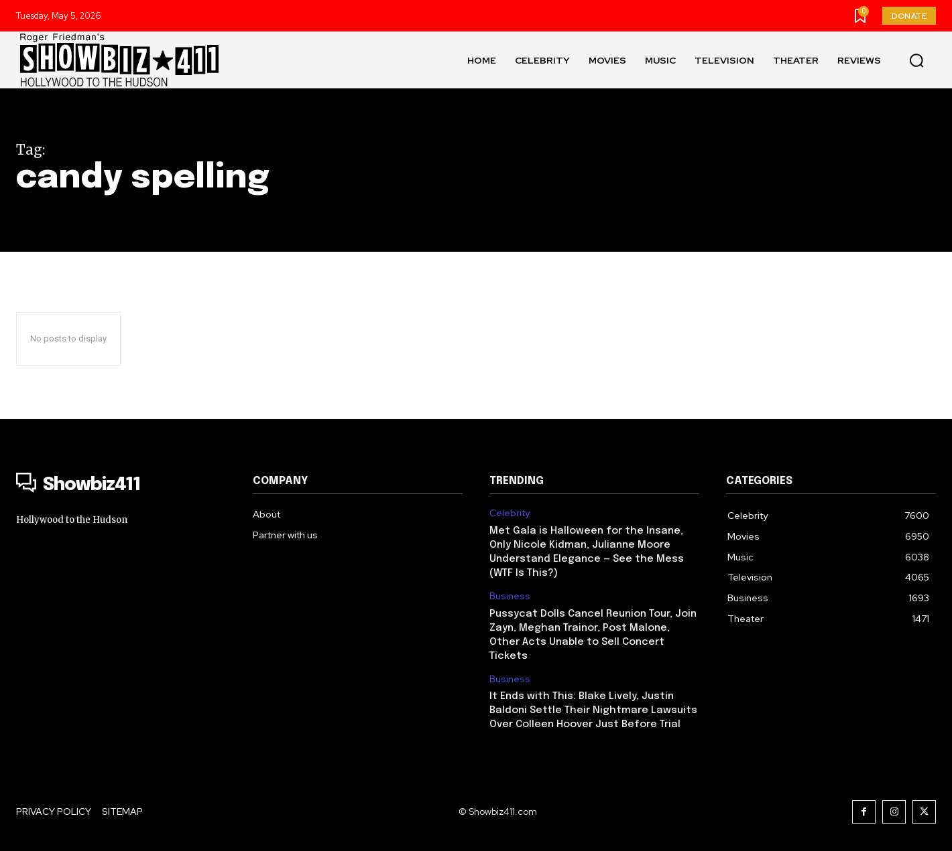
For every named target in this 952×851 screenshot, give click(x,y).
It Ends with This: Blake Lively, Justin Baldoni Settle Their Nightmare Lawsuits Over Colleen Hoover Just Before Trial (593, 710)
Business (509, 596)
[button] (916, 60)
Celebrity (509, 513)
